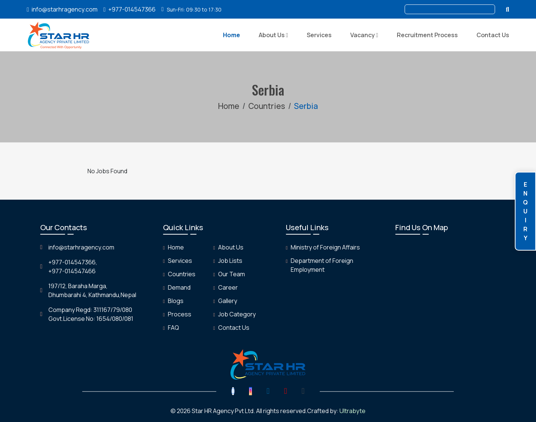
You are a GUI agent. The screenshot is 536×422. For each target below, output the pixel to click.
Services (319, 35)
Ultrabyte (352, 411)
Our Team (231, 274)
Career (228, 287)
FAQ (173, 327)
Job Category (237, 314)
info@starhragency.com (65, 9)
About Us (273, 35)
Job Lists (230, 261)
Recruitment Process (427, 35)
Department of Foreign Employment (322, 265)
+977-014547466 (72, 271)
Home (231, 35)
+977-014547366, (72, 262)
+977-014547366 (132, 9)
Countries (266, 106)
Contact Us (492, 35)
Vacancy (364, 35)
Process (179, 314)
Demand (179, 287)
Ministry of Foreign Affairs (325, 247)
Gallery (227, 301)
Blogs (176, 301)
